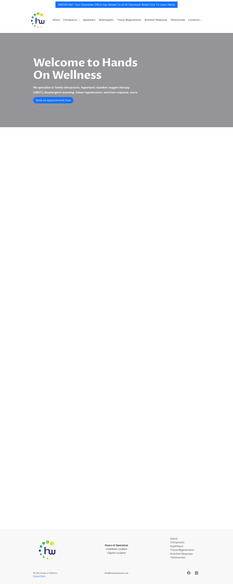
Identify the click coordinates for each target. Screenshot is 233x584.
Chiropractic (177, 542)
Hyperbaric (89, 20)
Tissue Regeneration (129, 20)
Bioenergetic (106, 20)
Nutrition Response (156, 20)
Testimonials (177, 20)
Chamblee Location (116, 549)
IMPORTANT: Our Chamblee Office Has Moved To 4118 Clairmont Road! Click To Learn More (116, 4)
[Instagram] (196, 573)
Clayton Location (116, 552)
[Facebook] (188, 573)
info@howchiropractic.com (116, 573)
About (56, 20)
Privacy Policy (39, 576)
